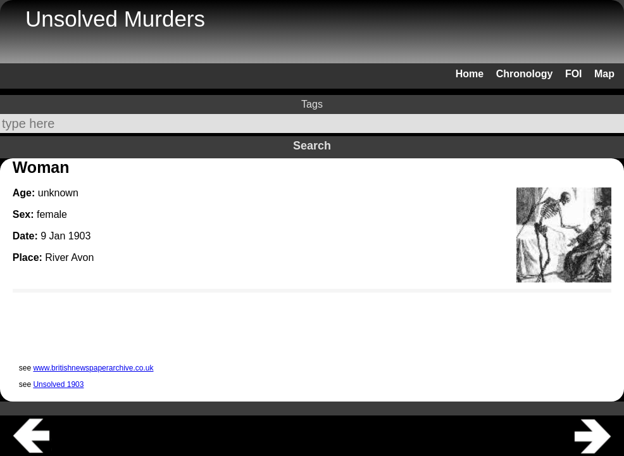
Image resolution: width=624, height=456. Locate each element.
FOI (573, 73)
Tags (312, 104)
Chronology (524, 73)
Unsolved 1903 (58, 384)
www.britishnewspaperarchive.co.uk (93, 368)
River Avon (69, 257)
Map (604, 73)
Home (470, 73)
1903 (79, 236)
